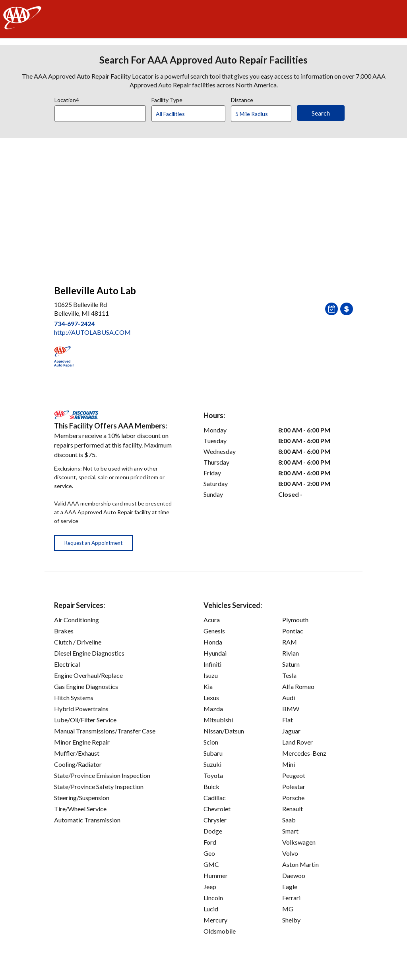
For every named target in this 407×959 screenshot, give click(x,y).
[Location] (100, 113)
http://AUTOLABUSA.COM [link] (92, 332)
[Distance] (264, 114)
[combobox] (102, 111)
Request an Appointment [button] (93, 543)
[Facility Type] (195, 114)
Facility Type (166, 98)
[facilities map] (203, 207)
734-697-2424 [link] (74, 323)
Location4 (66, 98)
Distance (242, 98)
